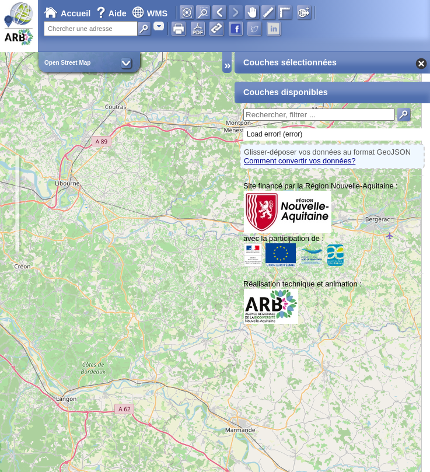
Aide (112, 13)
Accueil (67, 13)
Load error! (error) (274, 134)
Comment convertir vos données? (299, 160)
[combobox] (159, 26)
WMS (149, 13)
